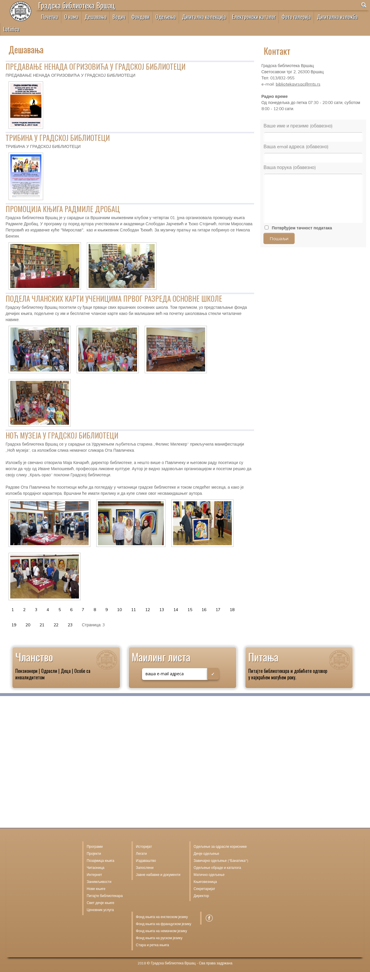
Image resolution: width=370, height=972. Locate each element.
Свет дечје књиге (100, 903)
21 (42, 624)
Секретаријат (204, 888)
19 (13, 624)
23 (70, 624)
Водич (119, 17)
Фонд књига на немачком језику (161, 931)
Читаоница (95, 867)
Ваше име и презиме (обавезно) (298, 126)
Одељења (166, 17)
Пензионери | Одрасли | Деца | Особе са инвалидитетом (52, 674)
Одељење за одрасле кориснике (220, 846)
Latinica (11, 29)
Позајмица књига (100, 860)
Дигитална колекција (204, 17)
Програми (95, 846)
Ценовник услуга (100, 910)
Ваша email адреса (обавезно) (296, 146)
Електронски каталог (254, 17)
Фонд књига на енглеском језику (162, 917)
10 (119, 609)
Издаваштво (146, 860)
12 (147, 609)
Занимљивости (99, 881)
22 (56, 624)
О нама (71, 17)
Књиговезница (205, 881)
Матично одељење (209, 874)
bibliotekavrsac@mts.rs (298, 84)
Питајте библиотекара (268, 670)
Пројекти (94, 853)
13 (161, 609)
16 (204, 609)
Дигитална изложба (337, 17)
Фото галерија (296, 17)
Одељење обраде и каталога (217, 867)
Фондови (140, 17)
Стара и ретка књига (152, 945)
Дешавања (96, 17)
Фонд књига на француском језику (163, 924)
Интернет (94, 874)
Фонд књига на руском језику (159, 938)
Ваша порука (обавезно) (289, 167)
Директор (201, 895)
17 (218, 609)
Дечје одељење (206, 853)
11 (133, 609)
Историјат (144, 846)
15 (189, 609)
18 (232, 609)
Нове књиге (96, 888)
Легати (141, 853)
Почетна (49, 17)
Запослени (144, 867)
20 (28, 624)
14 (175, 609)
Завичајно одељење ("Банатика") (221, 860)
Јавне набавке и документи (158, 874)
